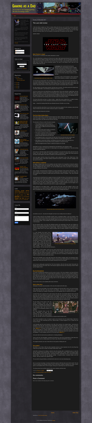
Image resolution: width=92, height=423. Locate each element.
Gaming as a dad (23, 104)
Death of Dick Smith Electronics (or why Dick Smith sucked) (24, 122)
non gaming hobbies (40, 372)
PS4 (20, 196)
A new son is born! (23, 130)
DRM (16, 192)
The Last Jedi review (21, 80)
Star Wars (49, 372)
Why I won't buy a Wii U (24, 113)
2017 (17, 77)
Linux (20, 193)
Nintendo (27, 193)
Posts (17, 50)
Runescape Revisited (24, 157)
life (17, 193)
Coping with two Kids (24, 149)
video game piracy (21, 199)
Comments (18, 52)
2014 (17, 86)
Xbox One (26, 199)
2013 (17, 87)
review (45, 372)
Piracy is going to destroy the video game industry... (24, 140)
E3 (17, 192)
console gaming (25, 190)
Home (15, 15)
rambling (22, 196)
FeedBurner (24, 68)
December (19, 78)
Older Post (75, 412)
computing (17, 190)
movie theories (23, 193)
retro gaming (26, 196)
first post (16, 42)
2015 (17, 84)
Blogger (53, 420)
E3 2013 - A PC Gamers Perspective (24, 167)
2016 (17, 82)
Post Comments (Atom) (42, 415)
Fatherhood (21, 192)
